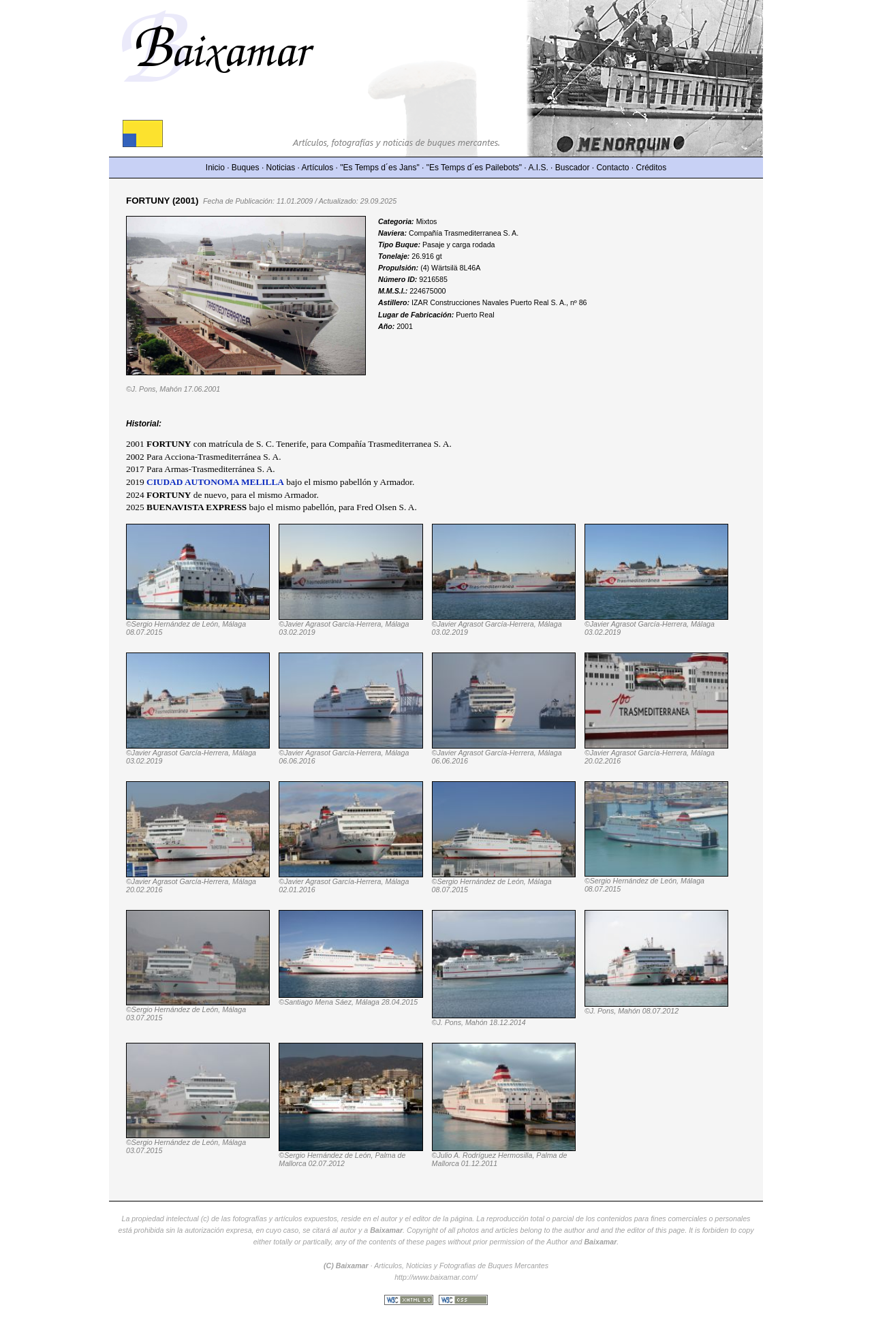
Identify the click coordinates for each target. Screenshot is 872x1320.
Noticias (281, 167)
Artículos (318, 167)
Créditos (651, 167)
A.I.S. (538, 167)
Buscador (572, 167)
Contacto (612, 167)
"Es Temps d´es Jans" (379, 167)
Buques (246, 167)
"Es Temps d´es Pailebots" (474, 167)
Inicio (215, 167)
